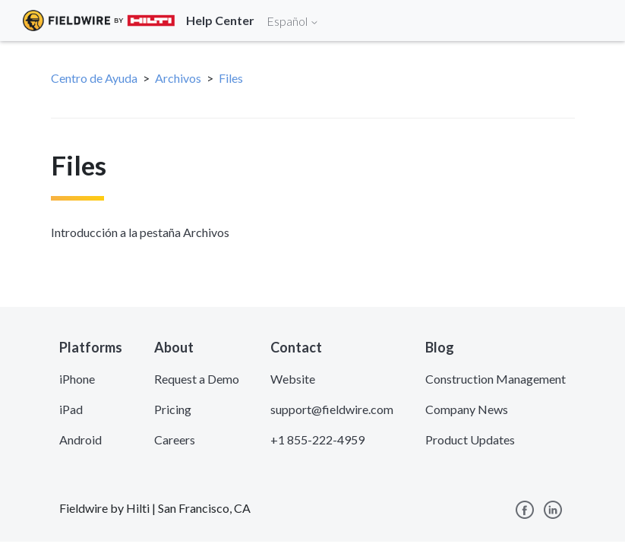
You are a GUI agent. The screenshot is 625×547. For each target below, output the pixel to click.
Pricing (172, 409)
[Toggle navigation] (594, 20)
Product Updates (470, 439)
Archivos (178, 78)
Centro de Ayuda (94, 78)
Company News (466, 409)
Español (293, 21)
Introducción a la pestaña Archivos (140, 232)
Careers (174, 439)
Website (292, 379)
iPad (71, 409)
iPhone (77, 379)
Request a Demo (196, 379)
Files (231, 78)
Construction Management (495, 379)
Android (80, 439)
